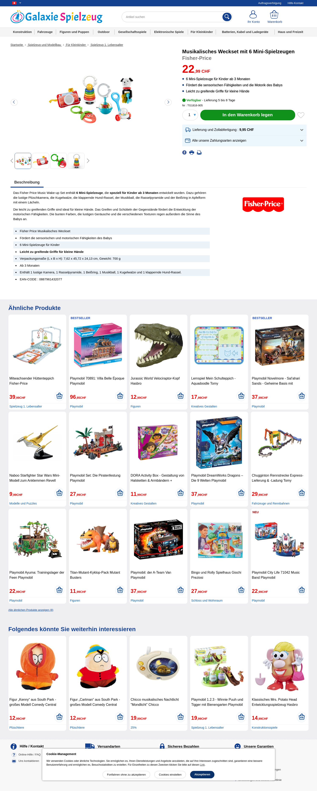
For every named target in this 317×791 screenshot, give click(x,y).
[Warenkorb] (274, 17)
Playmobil (76, 406)
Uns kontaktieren (28, 760)
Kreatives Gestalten (204, 406)
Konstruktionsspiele (264, 727)
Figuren (136, 406)
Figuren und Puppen (74, 32)
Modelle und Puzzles (23, 503)
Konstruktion (22, 32)
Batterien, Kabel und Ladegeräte (245, 32)
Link (202, 764)
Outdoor (104, 32)
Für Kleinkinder (202, 32)
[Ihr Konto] (253, 17)
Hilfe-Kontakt (295, 3)
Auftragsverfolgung (269, 3)
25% (134, 727)
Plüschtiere (17, 727)
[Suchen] (227, 17)
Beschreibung (27, 182)
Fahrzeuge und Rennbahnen (271, 503)
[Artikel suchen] (177, 17)
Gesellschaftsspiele (132, 32)
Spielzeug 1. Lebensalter (106, 45)
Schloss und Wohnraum (206, 600)
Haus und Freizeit (290, 32)
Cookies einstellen (170, 774)
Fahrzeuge (45, 32)
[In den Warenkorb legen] (247, 115)
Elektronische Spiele (169, 32)
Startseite (17, 45)
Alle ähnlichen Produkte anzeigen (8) (30, 609)
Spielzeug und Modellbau (44, 45)
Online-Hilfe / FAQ (29, 754)
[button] (244, 130)
